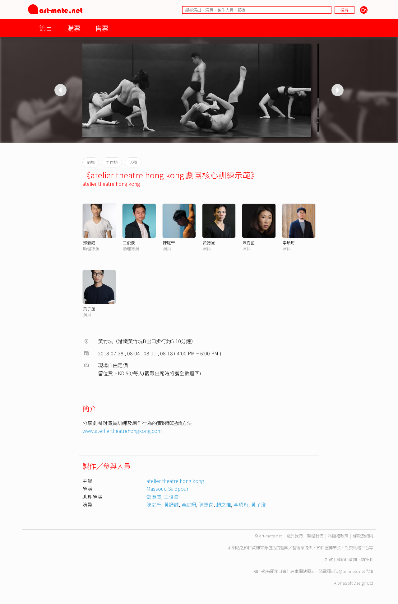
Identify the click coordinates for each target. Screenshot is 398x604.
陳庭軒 (169, 243)
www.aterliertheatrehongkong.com (122, 430)
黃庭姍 (188, 504)
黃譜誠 (209, 243)
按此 (369, 559)
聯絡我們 (315, 536)
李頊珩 (289, 243)
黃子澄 (89, 308)
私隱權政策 (338, 536)
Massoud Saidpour (167, 488)
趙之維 (223, 504)
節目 (45, 28)
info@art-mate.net (348, 571)
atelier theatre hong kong (111, 183)
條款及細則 (363, 536)
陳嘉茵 (249, 243)
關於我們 (294, 536)
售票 (101, 28)
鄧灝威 (89, 243)
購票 (73, 28)
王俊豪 (129, 243)
